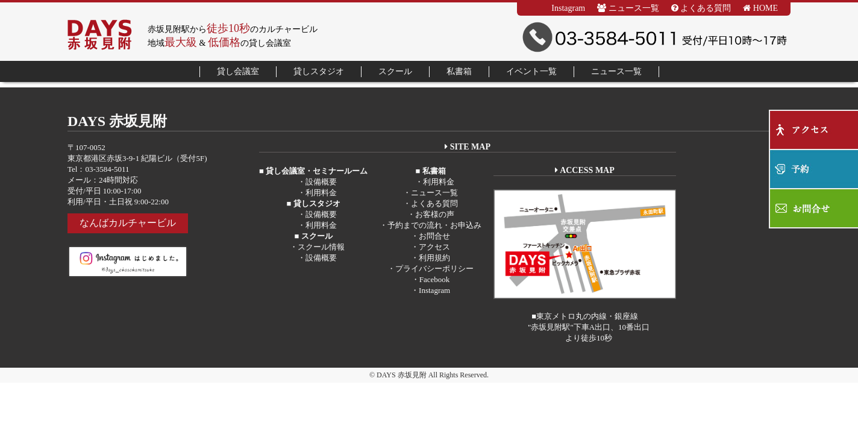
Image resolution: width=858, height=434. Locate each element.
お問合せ (434, 236)
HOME (760, 8)
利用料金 (321, 192)
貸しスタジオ (318, 71)
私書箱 (459, 71)
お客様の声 (434, 214)
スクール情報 (321, 246)
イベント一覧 (531, 71)
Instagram (568, 8)
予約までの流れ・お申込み (434, 225)
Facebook (434, 279)
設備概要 (321, 181)
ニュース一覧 (628, 8)
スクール (395, 71)
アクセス (434, 246)
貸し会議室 (238, 71)
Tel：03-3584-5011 (98, 169)
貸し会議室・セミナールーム (316, 170)
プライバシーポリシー (434, 268)
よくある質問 (701, 8)
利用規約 (434, 257)
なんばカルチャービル (128, 223)
